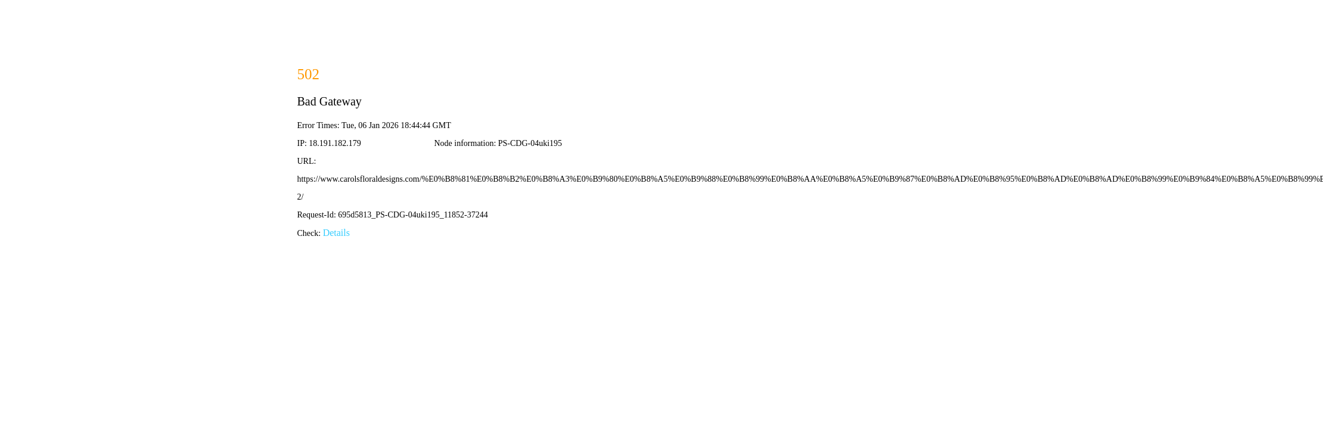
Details (336, 233)
